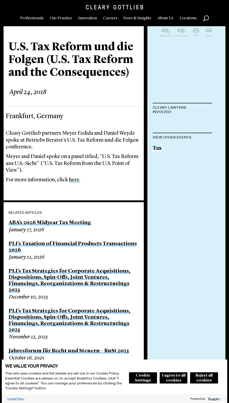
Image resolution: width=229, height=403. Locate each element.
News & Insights (137, 18)
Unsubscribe (181, 35)
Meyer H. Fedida (173, 123)
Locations (188, 18)
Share (209, 35)
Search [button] (206, 18)
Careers (110, 18)
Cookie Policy (15, 398)
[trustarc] (214, 398)
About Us (165, 18)
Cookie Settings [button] (143, 377)
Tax (157, 171)
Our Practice (61, 18)
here (74, 180)
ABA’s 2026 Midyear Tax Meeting (49, 222)
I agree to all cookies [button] (173, 377)
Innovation (87, 18)
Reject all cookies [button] (204, 377)
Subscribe (165, 35)
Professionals (32, 18)
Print (195, 35)
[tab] (182, 110)
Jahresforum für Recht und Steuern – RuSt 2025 (68, 351)
